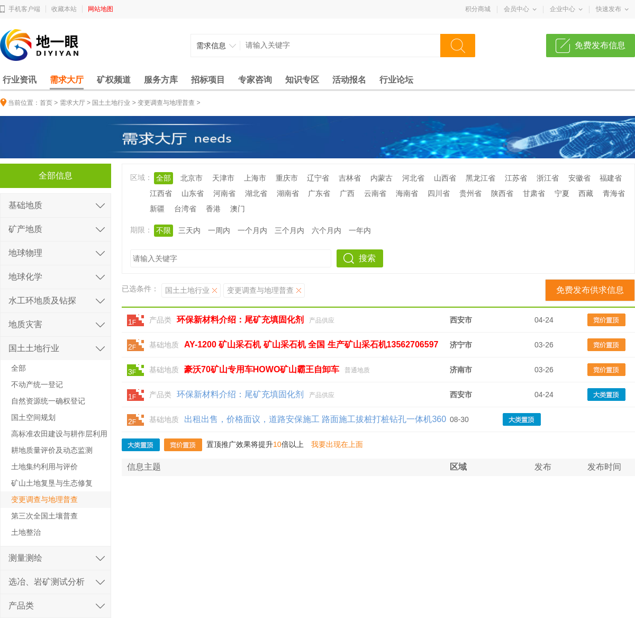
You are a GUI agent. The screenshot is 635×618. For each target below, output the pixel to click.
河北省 (413, 178)
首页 (46, 102)
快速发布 (608, 9)
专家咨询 (255, 79)
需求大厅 (67, 79)
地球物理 (25, 252)
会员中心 (516, 9)
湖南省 (288, 193)
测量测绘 (25, 557)
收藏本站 (64, 9)
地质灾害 (25, 324)
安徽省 (579, 178)
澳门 (237, 208)
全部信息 (55, 175)
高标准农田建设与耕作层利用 (59, 433)
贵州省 (470, 193)
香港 (213, 208)
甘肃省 (534, 193)
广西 (347, 193)
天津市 (223, 178)
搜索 (367, 258)
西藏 (585, 193)
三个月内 (289, 230)
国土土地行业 (111, 102)
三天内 (189, 230)
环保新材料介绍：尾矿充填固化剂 (240, 394)
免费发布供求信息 (590, 289)
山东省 (193, 193)
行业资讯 (20, 79)
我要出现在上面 (337, 444)
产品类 (160, 320)
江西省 (161, 193)
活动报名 (349, 79)
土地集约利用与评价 (44, 466)
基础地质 (164, 345)
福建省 (611, 178)
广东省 (319, 193)
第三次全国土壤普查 (44, 516)
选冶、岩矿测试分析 (46, 581)
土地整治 (26, 532)
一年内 (360, 230)
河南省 (224, 193)
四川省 (439, 193)
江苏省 (516, 178)
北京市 (191, 178)
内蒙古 (381, 178)
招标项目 (208, 79)
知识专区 (302, 79)
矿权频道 (114, 79)
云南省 (375, 193)
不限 (163, 230)
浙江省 (548, 178)
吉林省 (350, 178)
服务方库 (161, 79)
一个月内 (252, 230)
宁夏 (562, 193)
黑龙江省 (480, 178)
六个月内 (326, 230)
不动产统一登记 (37, 384)
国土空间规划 (33, 417)
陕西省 (502, 193)
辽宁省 (318, 178)
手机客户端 (24, 9)
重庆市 (287, 178)
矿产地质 (25, 229)
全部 (163, 178)
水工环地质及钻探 (42, 300)
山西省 (445, 178)
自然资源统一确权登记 (48, 401)
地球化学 (25, 276)
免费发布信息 (600, 45)
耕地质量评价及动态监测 (52, 450)
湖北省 (256, 193)
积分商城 (478, 9)
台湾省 (185, 208)
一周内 (219, 230)
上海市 (255, 178)
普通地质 (357, 370)
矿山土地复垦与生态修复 (52, 483)
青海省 (614, 193)
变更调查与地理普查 (166, 102)
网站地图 (100, 9)
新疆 (157, 208)
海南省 (407, 193)
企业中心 (562, 9)
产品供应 (321, 320)
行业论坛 (396, 79)
